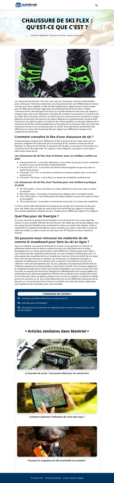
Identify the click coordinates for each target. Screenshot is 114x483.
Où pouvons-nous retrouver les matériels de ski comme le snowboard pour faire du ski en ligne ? (56, 308)
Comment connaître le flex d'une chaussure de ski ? (43, 298)
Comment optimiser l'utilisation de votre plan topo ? (57, 416)
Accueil (34, 35)
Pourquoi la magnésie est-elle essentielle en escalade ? (57, 460)
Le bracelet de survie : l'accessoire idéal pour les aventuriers (57, 373)
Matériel (43, 35)
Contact (66, 478)
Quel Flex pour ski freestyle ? (33, 303)
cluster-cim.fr (38, 478)
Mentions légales (77, 478)
